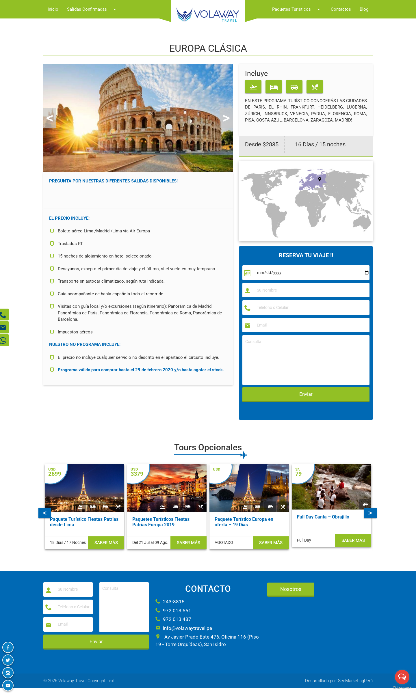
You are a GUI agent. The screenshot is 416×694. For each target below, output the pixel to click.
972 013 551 (173, 615)
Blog (364, 9)
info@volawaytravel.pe (183, 632)
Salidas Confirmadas (92, 9)
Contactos (341, 9)
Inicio (53, 9)
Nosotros (290, 593)
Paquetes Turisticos (297, 9)
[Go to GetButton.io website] (402, 688)
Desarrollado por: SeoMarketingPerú (339, 686)
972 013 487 (173, 623)
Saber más (106, 559)
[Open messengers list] (402, 677)
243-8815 (170, 606)
